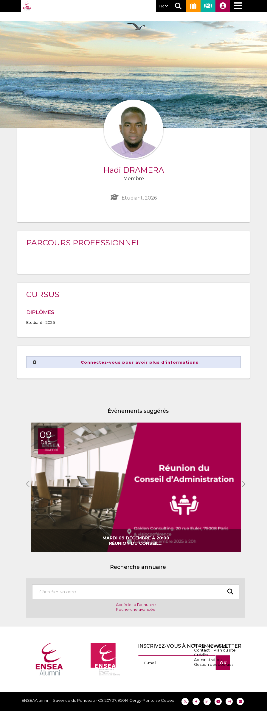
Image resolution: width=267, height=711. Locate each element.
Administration (208, 659)
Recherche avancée (136, 609)
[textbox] (135, 591)
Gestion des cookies (213, 664)
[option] (136, 487)
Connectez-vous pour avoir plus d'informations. (140, 362)
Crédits (201, 654)
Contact (202, 650)
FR (163, 6)
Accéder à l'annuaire (136, 604)
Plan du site (225, 650)
